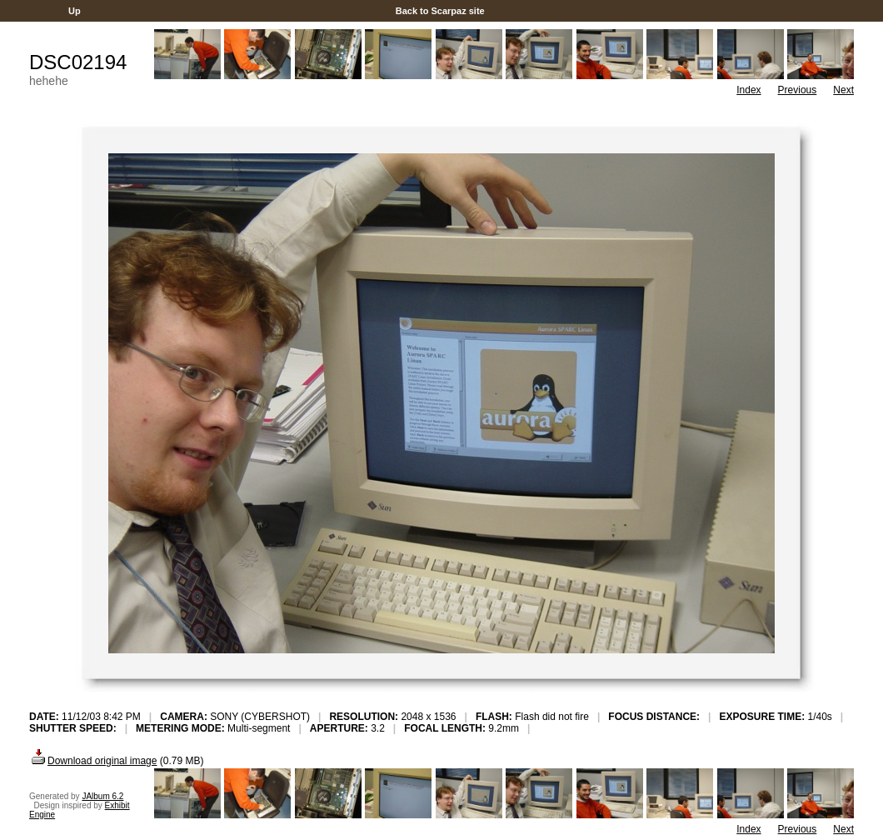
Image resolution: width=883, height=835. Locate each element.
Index (748, 90)
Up (74, 11)
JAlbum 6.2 (102, 796)
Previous (797, 90)
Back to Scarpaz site (440, 11)
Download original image (93, 761)
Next (843, 90)
